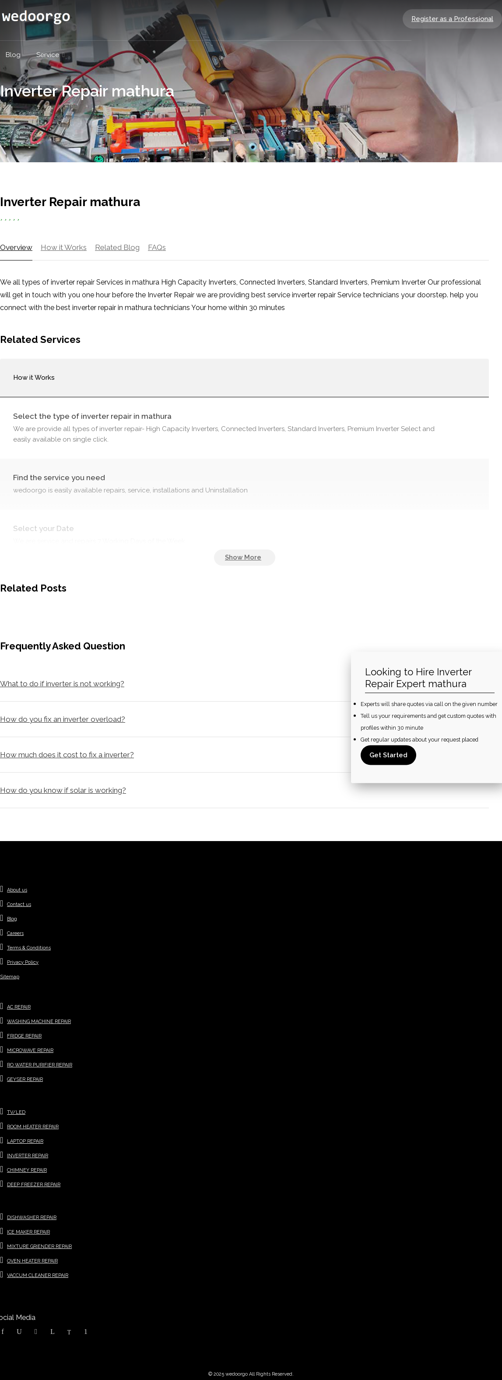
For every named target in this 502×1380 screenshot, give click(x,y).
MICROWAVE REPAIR (30, 1050)
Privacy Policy (23, 962)
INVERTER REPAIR (27, 1156)
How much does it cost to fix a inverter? (67, 754)
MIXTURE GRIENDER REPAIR (39, 1246)
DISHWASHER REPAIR (31, 1217)
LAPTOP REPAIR (25, 1141)
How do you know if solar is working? (63, 790)
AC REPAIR (19, 1007)
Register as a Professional (452, 19)
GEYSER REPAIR (25, 1079)
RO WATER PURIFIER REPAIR (39, 1065)
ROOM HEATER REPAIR (33, 1127)
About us (17, 890)
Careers (15, 933)
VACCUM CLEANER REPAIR (37, 1275)
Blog (12, 919)
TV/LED (16, 1112)
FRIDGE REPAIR (24, 1036)
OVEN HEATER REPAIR (32, 1261)
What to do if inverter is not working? (62, 683)
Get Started (388, 755)
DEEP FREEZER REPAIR (33, 1184)
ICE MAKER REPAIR (28, 1232)
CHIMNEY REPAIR (27, 1170)
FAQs (157, 247)
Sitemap (9, 977)
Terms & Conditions (29, 948)
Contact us (19, 904)
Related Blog (117, 247)
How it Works (64, 247)
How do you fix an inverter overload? (62, 719)
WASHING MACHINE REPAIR (39, 1021)
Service (47, 55)
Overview (16, 247)
